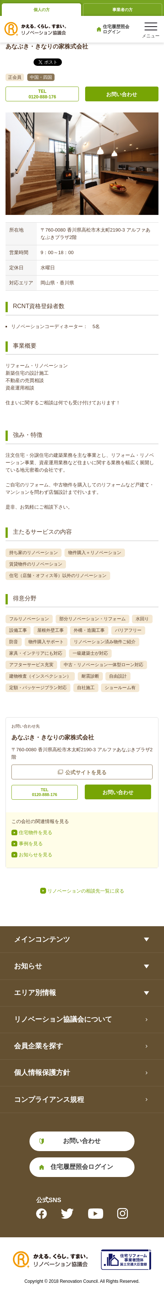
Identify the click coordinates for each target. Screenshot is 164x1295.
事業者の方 (122, 9)
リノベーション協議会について (63, 1019)
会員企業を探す (38, 1046)
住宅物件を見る (35, 832)
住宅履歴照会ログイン (116, 29)
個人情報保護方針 (42, 1072)
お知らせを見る (35, 854)
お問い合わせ (121, 94)
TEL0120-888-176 (42, 94)
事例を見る (31, 843)
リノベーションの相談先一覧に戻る (86, 891)
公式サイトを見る (86, 772)
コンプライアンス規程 (49, 1099)
